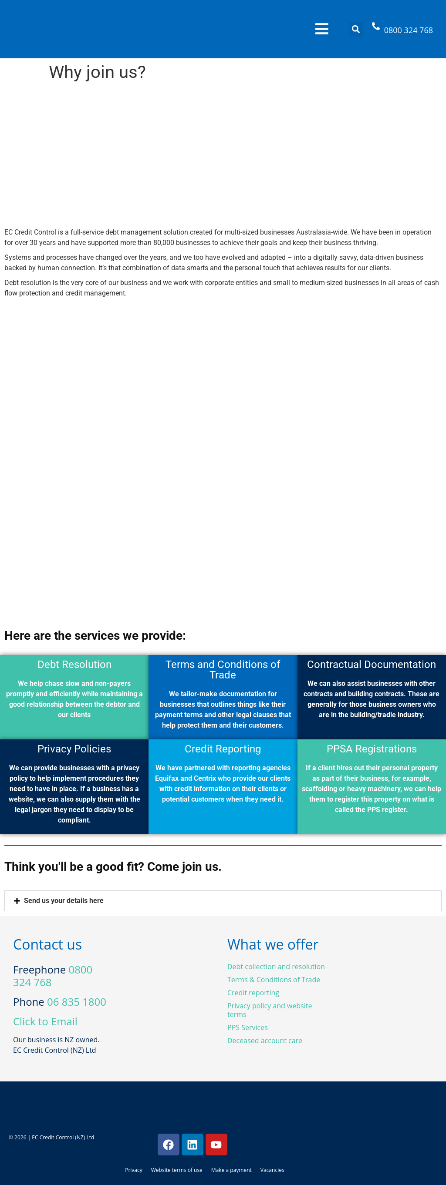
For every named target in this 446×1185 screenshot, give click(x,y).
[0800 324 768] (376, 29)
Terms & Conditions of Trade (273, 979)
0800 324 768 (408, 30)
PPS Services (247, 1027)
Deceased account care (264, 1040)
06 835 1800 (76, 1001)
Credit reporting (253, 992)
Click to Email (45, 1021)
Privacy (133, 1170)
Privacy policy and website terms (269, 1010)
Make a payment (231, 1170)
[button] (356, 29)
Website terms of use (177, 1170)
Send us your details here (64, 900)
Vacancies (272, 1170)
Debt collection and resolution (276, 966)
